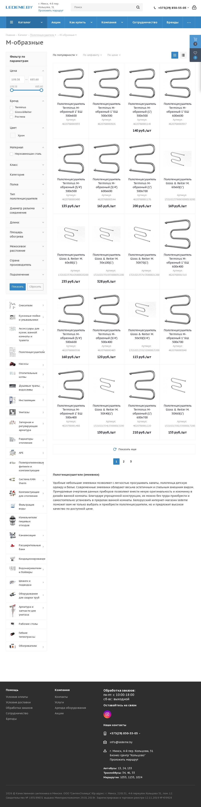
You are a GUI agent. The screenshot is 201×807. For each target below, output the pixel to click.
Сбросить (35, 286)
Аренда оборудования (70, 708)
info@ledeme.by (121, 742)
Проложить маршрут (50, 10)
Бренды (11, 719)
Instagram (107, 714)
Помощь (12, 690)
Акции (59, 713)
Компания (62, 690)
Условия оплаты (17, 697)
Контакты (61, 697)
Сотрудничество (17, 713)
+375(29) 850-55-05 (172, 8)
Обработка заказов (19, 708)
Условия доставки (18, 702)
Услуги (59, 702)
